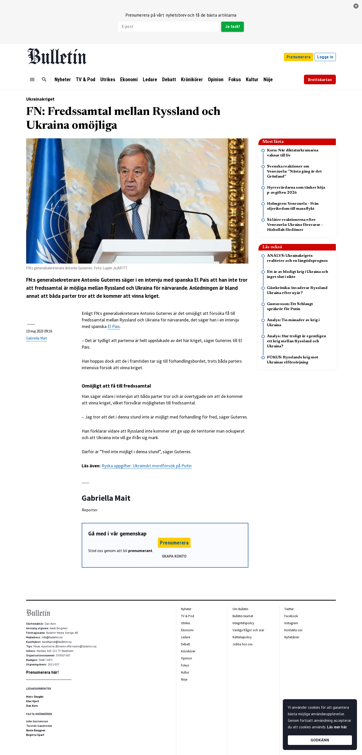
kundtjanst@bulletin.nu (57, 642)
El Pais (114, 326)
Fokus (235, 79)
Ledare (150, 79)
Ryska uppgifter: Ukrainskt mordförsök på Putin (147, 466)
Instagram (291, 623)
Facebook (291, 616)
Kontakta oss (293, 630)
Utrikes (107, 79)
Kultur (252, 79)
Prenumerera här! (42, 672)
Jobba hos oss (242, 644)
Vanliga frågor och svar (248, 630)
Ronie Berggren (35, 730)
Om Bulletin (240, 609)
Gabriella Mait (36, 338)
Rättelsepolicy (242, 637)
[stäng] (356, 6)
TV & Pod (85, 79)
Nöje (268, 79)
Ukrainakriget (40, 99)
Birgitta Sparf (35, 735)
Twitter (289, 609)
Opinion (215, 79)
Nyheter (63, 79)
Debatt (169, 79)
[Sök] (44, 79)
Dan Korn (32, 705)
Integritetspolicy (243, 623)
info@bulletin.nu (52, 637)
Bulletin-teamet (243, 616)
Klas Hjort (32, 701)
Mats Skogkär (34, 696)
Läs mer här (337, 727)
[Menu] (32, 79)
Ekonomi (129, 79)
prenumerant (140, 550)
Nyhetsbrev (291, 637)
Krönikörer (192, 79)
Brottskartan (320, 79)
